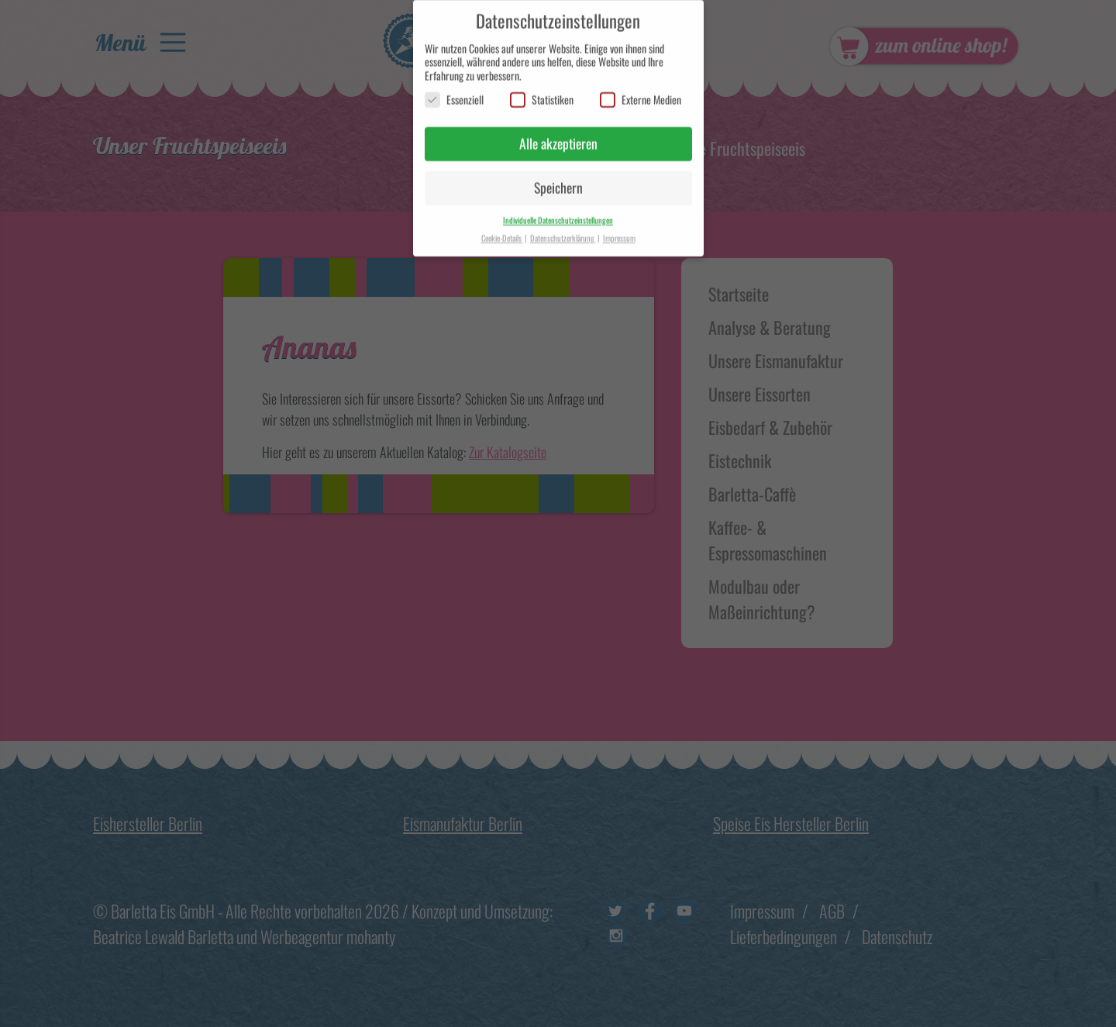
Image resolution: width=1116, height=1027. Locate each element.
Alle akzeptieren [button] (558, 136)
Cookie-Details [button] (502, 230)
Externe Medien (640, 92)
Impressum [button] (619, 230)
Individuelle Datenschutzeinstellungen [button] (558, 212)
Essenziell (454, 92)
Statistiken (542, 92)
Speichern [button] (558, 180)
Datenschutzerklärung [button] (563, 230)
